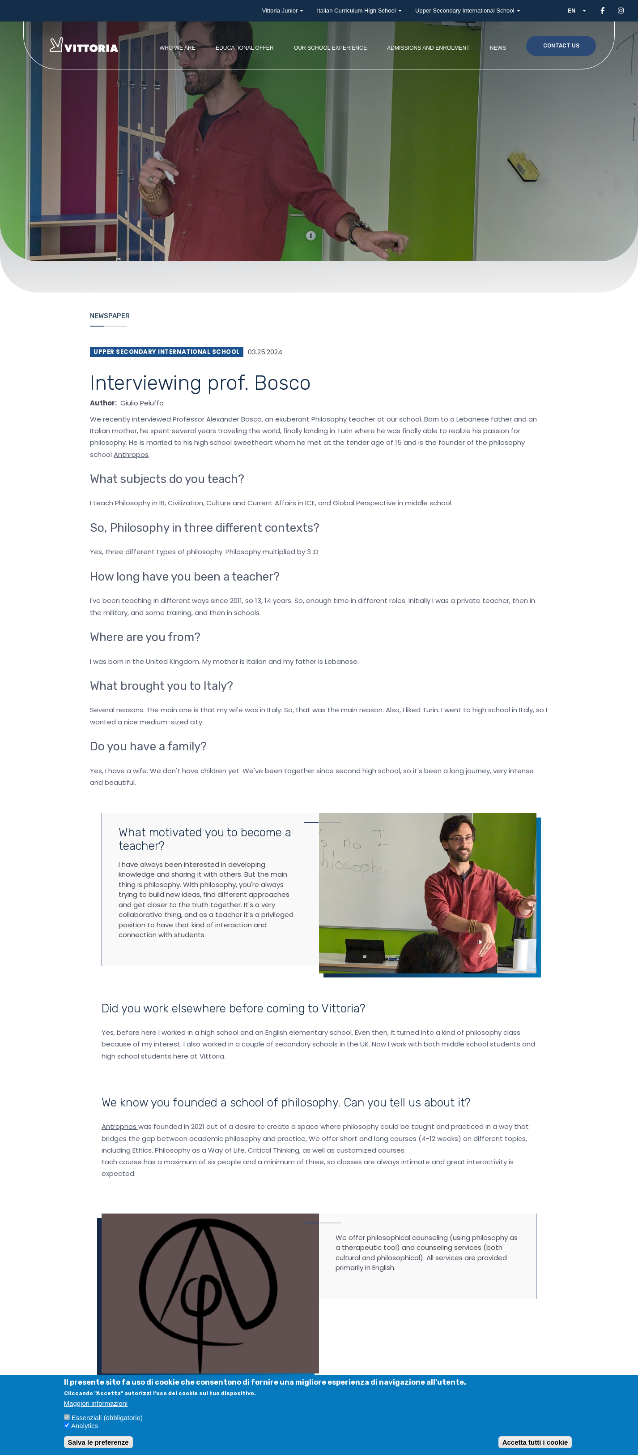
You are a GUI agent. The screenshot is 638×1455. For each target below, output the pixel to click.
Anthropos (131, 454)
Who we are (177, 48)
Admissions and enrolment (428, 48)
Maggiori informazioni (96, 1403)
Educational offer (245, 48)
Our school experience (330, 48)
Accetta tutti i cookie (535, 1442)
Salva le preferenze (98, 1442)
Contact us (561, 46)
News (498, 48)
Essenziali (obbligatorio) (107, 1417)
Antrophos (120, 1126)
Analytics (84, 1425)
